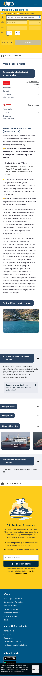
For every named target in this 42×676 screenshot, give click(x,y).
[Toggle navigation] (35, 4)
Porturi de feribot (11, 609)
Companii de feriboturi (13, 602)
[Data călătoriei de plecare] (16, 22)
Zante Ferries (33, 105)
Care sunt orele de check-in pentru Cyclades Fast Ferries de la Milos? (18, 387)
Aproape (35, 669)
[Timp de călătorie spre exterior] (35, 22)
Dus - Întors (7, 14)
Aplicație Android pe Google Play (9, 663)
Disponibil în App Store (9, 658)
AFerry (6, 594)
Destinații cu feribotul (12, 598)
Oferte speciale (10, 616)
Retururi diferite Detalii (26, 14)
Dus (15, 14)
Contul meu (8, 631)
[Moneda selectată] (7, 43)
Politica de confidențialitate (15, 645)
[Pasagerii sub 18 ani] (17, 33)
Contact (7, 634)
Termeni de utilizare (12, 641)
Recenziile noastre (11, 612)
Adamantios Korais (15, 446)
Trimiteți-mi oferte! (21, 564)
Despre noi (8, 638)
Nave (5, 620)
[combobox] (23, 17)
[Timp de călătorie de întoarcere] (35, 28)
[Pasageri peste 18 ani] (9, 33)
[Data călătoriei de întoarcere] (16, 28)
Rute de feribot (10, 605)
